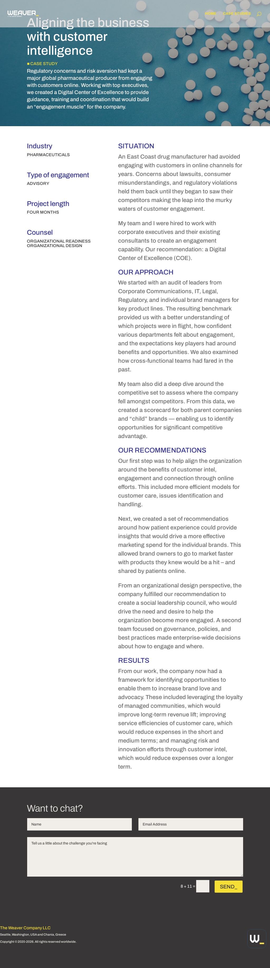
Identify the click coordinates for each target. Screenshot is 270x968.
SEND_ (228, 887)
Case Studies (237, 14)
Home (210, 14)
